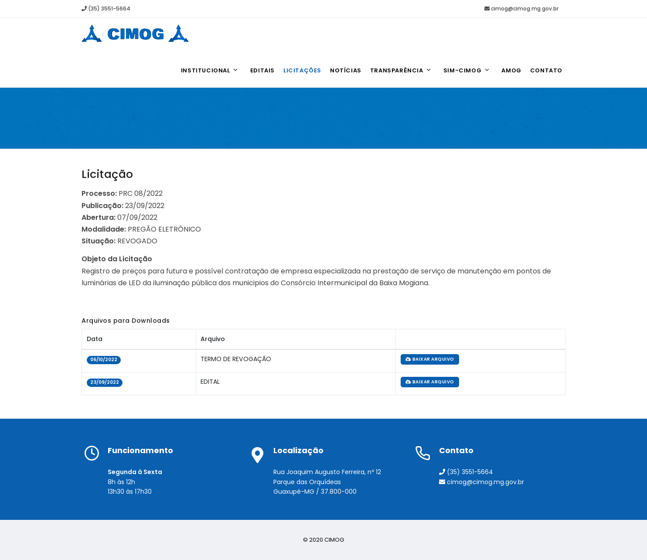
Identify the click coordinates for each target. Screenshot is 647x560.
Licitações (302, 70)
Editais (262, 70)
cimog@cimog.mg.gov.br (521, 8)
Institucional (210, 70)
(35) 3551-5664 (106, 8)
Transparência (401, 70)
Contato (546, 70)
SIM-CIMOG (466, 70)
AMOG (511, 70)
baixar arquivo (429, 359)
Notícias (345, 70)
